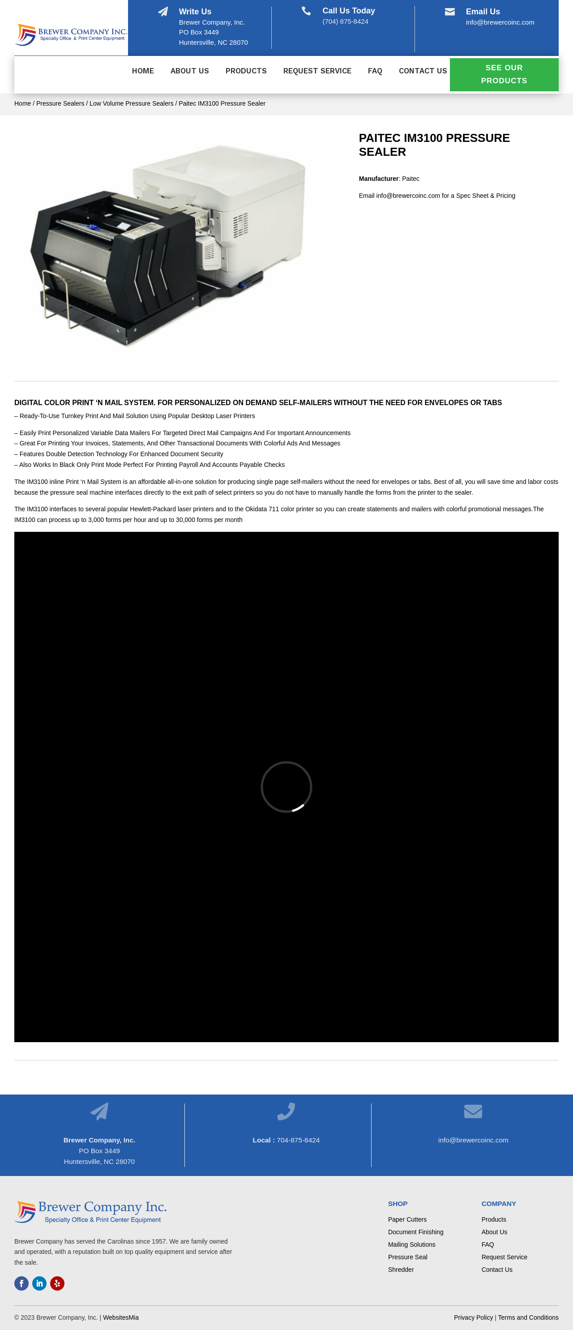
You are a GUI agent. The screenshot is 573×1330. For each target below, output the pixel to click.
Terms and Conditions (528, 1317)
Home (143, 71)
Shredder (401, 1269)
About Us (190, 71)
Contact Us (423, 71)
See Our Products (504, 74)
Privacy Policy (473, 1317)
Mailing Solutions (412, 1244)
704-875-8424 (298, 1140)
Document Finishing (416, 1232)
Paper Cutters (407, 1219)
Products (246, 71)
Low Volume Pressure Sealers (132, 103)
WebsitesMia (121, 1317)
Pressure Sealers (60, 103)
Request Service (317, 71)
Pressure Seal (408, 1257)
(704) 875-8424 (345, 21)
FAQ (375, 71)
